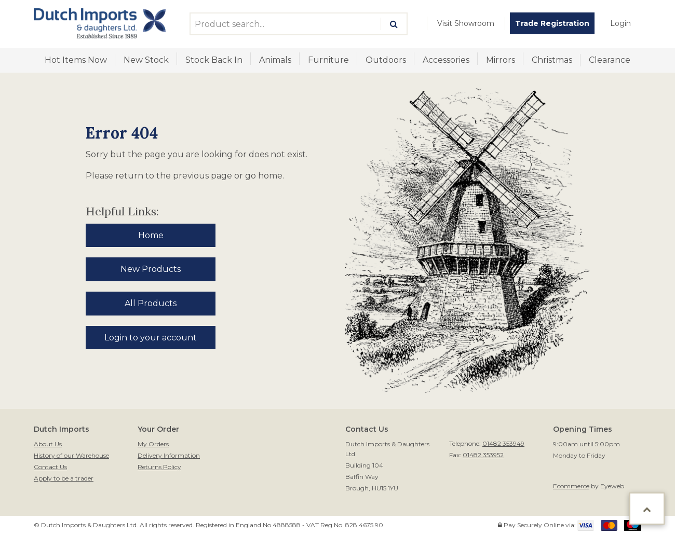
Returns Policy (159, 467)
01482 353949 (503, 443)
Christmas (552, 60)
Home (151, 235)
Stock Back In (213, 60)
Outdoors (386, 60)
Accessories (446, 60)
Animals (275, 60)
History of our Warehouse (71, 455)
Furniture (328, 60)
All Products (151, 303)
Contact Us (50, 467)
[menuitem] (466, 23)
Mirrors (500, 60)
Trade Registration (552, 23)
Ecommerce (571, 486)
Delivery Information (169, 455)
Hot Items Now (76, 60)
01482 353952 (483, 455)
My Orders (153, 444)
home (270, 176)
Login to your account (150, 337)
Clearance (609, 60)
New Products (150, 269)
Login (620, 23)
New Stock (146, 60)
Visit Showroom (465, 23)
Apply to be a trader (63, 478)
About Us (48, 444)
